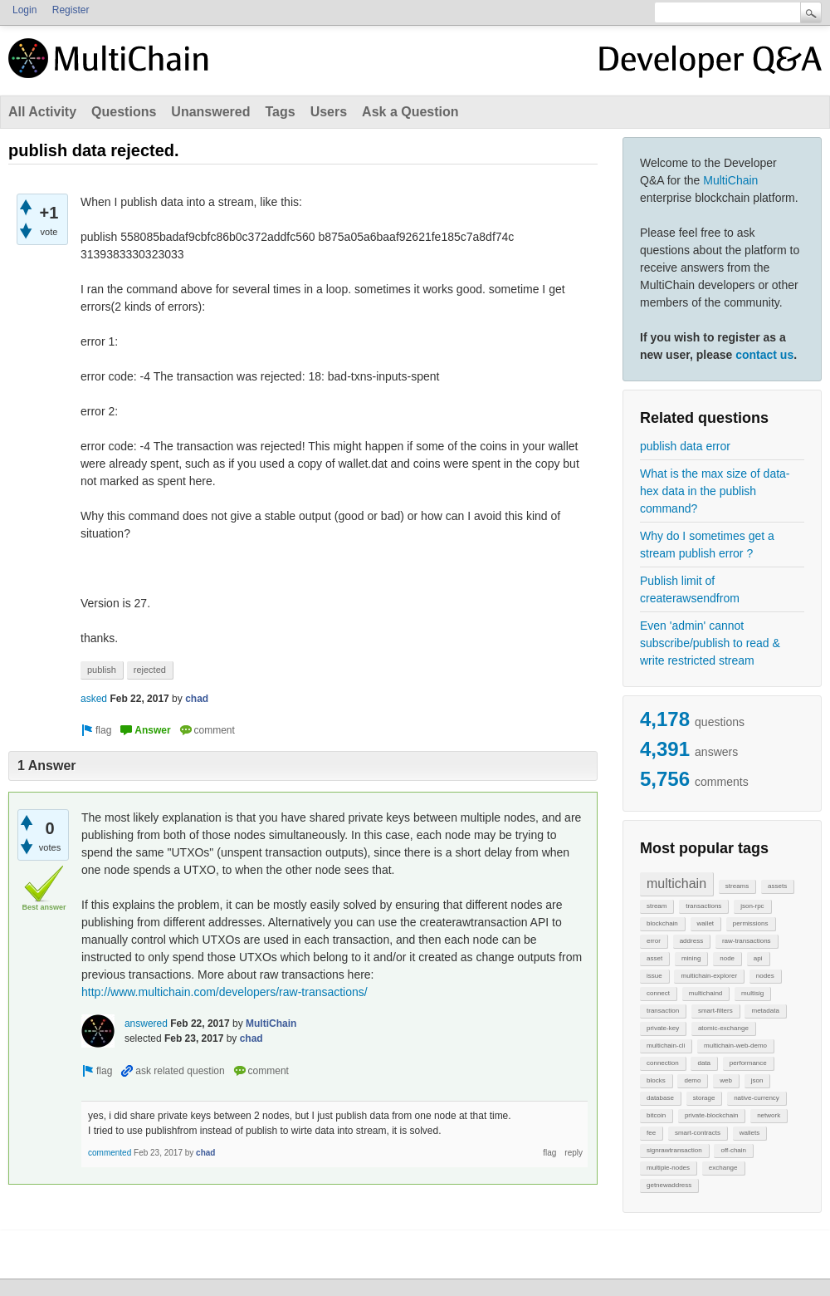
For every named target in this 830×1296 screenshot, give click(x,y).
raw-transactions (746, 941)
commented (109, 1152)
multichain (676, 883)
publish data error (685, 446)
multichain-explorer (709, 975)
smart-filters (715, 1010)
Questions (123, 112)
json (757, 1080)
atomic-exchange (723, 1028)
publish (101, 670)
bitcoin (656, 1115)
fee (651, 1132)
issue (654, 975)
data (703, 1063)
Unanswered (210, 112)
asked (94, 698)
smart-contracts (697, 1132)
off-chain (733, 1150)
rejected (150, 670)
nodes (765, 975)
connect (658, 993)
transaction (663, 1010)
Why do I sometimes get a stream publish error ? (707, 544)
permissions (751, 923)
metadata (765, 1010)
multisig (752, 993)
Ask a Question (410, 112)
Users (328, 112)
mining (691, 958)
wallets (749, 1132)
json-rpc (752, 906)
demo (692, 1080)
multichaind (705, 993)
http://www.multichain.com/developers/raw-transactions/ (224, 992)
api (758, 958)
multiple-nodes (668, 1167)
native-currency (756, 1098)
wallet (705, 923)
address (691, 941)
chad (196, 698)
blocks (656, 1080)
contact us (764, 354)
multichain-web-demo (735, 1045)
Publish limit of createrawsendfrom (690, 589)
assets (777, 886)
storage (704, 1098)
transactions (703, 906)
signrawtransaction (674, 1150)
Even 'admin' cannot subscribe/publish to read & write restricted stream (710, 643)
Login (24, 10)
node (727, 958)
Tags (280, 112)
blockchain (662, 923)
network (768, 1115)
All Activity (42, 112)
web (726, 1080)
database (660, 1098)
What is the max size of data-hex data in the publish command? (715, 491)
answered (146, 1023)
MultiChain (730, 180)
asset (654, 958)
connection (663, 1063)
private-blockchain (711, 1115)
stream (656, 906)
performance (748, 1063)
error (654, 941)
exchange (723, 1167)
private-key (663, 1028)
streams (737, 886)
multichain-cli (666, 1045)
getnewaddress (669, 1185)
